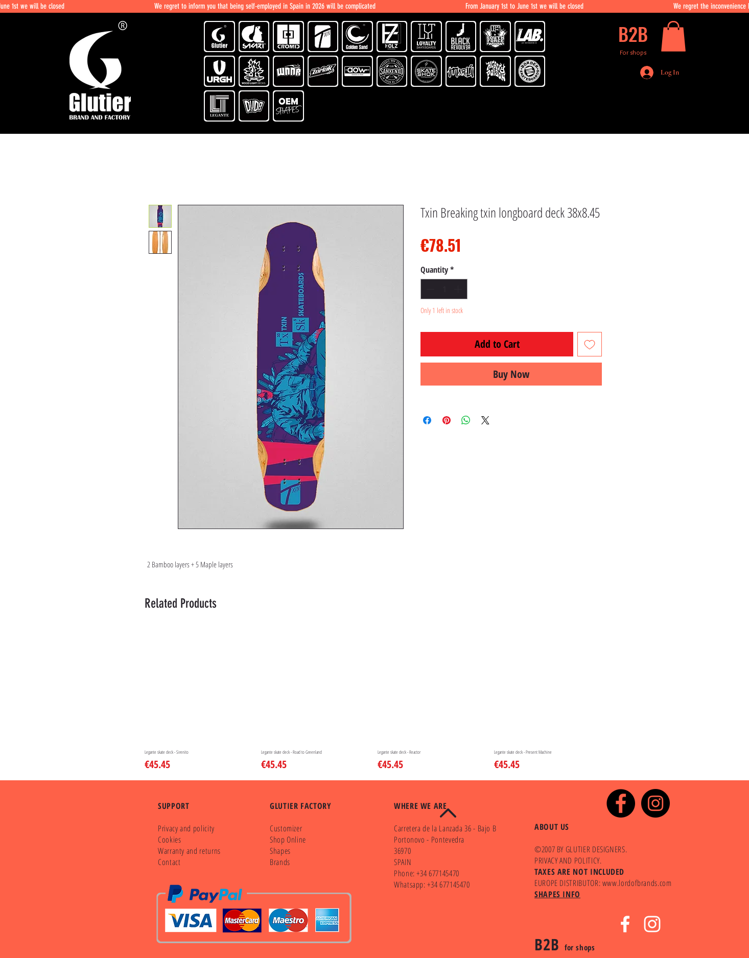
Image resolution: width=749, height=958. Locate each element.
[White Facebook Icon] (625, 924)
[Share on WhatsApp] (466, 420)
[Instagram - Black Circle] (655, 803)
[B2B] (633, 33)
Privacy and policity (186, 828)
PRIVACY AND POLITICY (567, 860)
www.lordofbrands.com (637, 883)
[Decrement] (429, 289)
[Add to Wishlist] (589, 344)
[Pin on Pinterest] (446, 420)
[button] (673, 36)
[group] (374, 701)
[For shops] (633, 52)
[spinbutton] (444, 289)
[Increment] (459, 289)
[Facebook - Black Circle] (620, 803)
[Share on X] (485, 420)
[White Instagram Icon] (652, 924)
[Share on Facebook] (427, 420)
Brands (280, 862)
